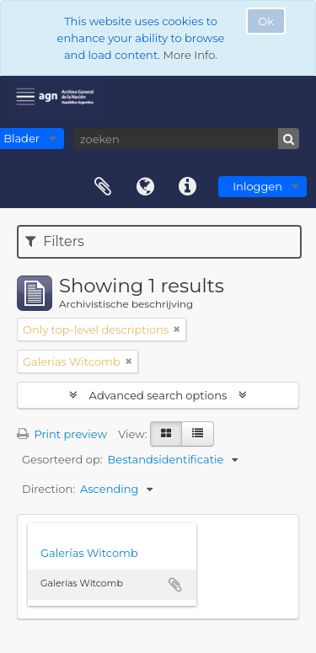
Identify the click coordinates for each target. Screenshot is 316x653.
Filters (54, 241)
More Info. (190, 55)
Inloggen (257, 186)
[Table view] (197, 434)
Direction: (48, 488)
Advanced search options (158, 395)
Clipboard (103, 187)
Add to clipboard (175, 584)
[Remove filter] (177, 329)
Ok (266, 21)
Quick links (187, 187)
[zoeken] (186, 138)
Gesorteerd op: (62, 459)
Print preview (62, 434)
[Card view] (166, 434)
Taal (145, 187)
